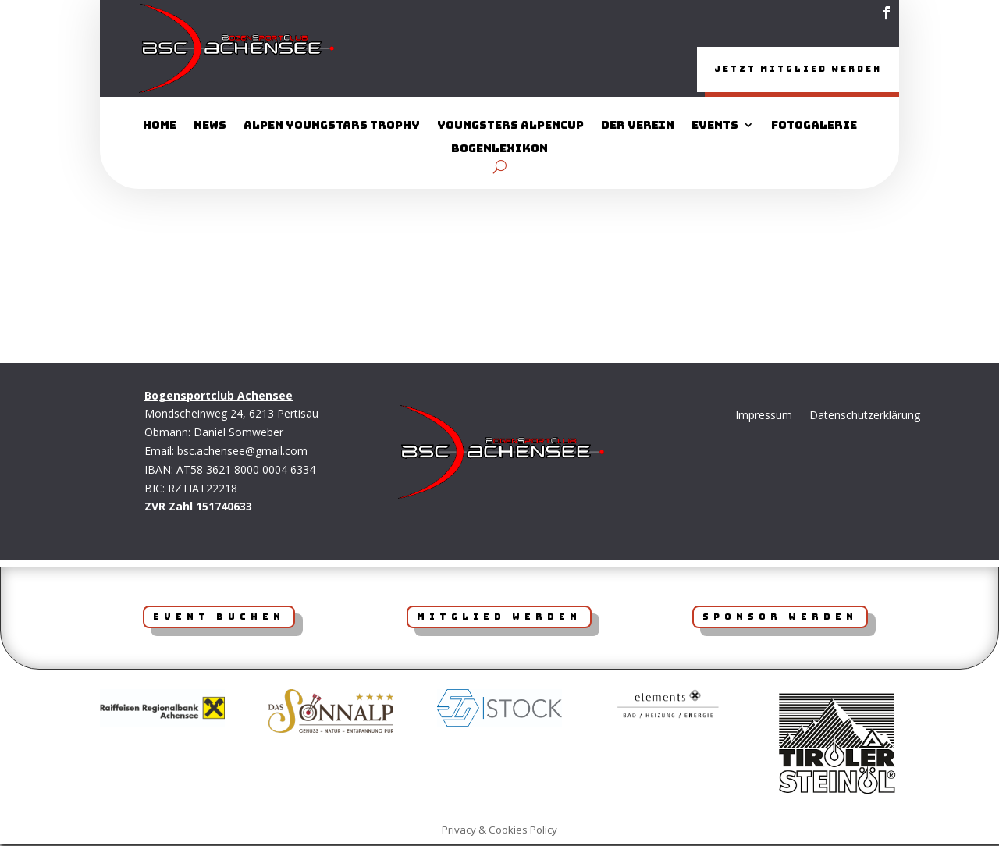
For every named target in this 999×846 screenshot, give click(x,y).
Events (714, 128)
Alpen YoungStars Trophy (332, 128)
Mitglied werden (499, 618)
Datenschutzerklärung (864, 417)
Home (159, 128)
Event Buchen (219, 618)
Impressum (763, 417)
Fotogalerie (814, 128)
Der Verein (637, 128)
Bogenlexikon (499, 151)
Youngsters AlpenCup (510, 128)
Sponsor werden (780, 618)
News (210, 128)
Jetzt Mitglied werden (767, 70)
